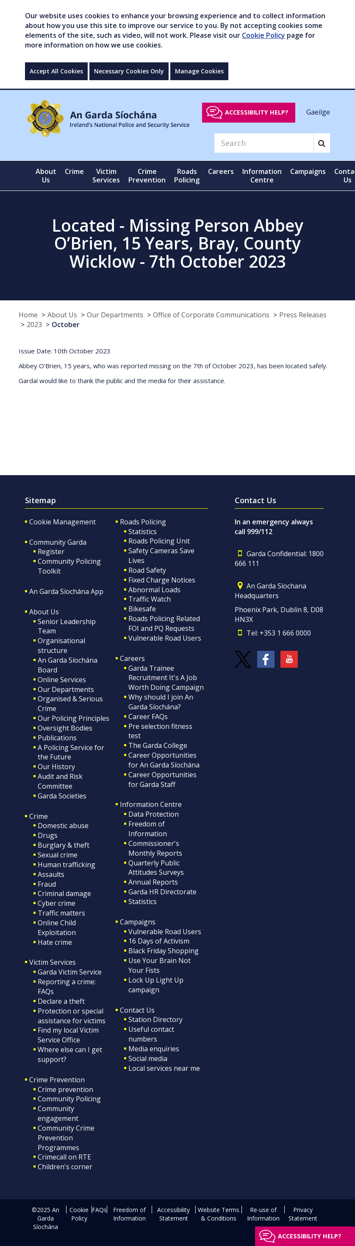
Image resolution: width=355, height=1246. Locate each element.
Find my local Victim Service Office (68, 1034)
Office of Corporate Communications (211, 314)
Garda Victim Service (70, 972)
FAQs (99, 1210)
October (66, 324)
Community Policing (69, 1098)
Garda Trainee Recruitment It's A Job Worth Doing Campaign (166, 678)
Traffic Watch (149, 599)
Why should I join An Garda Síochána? (160, 701)
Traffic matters (61, 913)
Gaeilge (318, 112)
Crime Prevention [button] (147, 176)
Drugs (48, 835)
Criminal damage (64, 893)
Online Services (62, 679)
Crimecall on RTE (64, 1157)
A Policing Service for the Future (71, 752)
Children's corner (65, 1166)
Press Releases (303, 314)
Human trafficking (66, 864)
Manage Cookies (199, 71)
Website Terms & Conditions (218, 1214)
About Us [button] (46, 176)
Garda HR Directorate (162, 891)
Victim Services (52, 962)
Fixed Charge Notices (161, 580)
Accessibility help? (256, 112)
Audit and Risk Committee (60, 781)
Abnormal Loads (154, 589)
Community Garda (57, 542)
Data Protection (153, 814)
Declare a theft (61, 1001)
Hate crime (55, 942)
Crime (38, 816)
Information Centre (151, 804)
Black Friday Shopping (163, 950)
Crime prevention (65, 1089)
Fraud (47, 884)
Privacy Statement (302, 1214)
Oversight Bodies (65, 728)
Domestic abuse (63, 825)
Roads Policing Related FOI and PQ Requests (164, 623)
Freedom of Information (147, 828)
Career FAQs (148, 716)
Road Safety (147, 570)
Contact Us (137, 1010)
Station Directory (155, 1019)
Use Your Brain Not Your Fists (159, 965)
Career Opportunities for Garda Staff (162, 779)
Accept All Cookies (56, 71)
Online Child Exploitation (57, 927)
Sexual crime (58, 855)
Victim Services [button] (106, 176)
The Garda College (157, 745)
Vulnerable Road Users (164, 638)
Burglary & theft (63, 845)
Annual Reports (153, 882)
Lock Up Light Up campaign (155, 984)
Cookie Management (62, 521)
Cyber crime (56, 903)
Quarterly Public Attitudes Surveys (156, 867)
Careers (132, 658)
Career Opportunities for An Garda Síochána (164, 760)
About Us (62, 314)
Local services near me (164, 1068)
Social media (147, 1058)
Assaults (51, 874)
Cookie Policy (263, 35)
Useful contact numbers (151, 1034)
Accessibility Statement (173, 1214)
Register (51, 551)
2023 (34, 324)
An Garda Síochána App (66, 591)
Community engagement (58, 1113)
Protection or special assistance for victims (71, 1015)
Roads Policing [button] (187, 176)
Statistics (142, 531)
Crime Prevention (57, 1079)
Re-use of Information (263, 1214)
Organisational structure (61, 645)
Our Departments (115, 314)
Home (28, 314)
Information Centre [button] (262, 176)
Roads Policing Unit (159, 541)
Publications (57, 737)
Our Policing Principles (73, 718)
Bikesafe (142, 608)
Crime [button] (74, 171)
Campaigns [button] (308, 171)
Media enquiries (153, 1048)
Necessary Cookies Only (129, 71)
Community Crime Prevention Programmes (66, 1137)
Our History (56, 766)
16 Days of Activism (158, 941)
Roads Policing (143, 521)
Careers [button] (221, 171)
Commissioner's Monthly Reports (155, 848)
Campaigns (137, 922)
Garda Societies (62, 796)
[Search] (263, 143)
